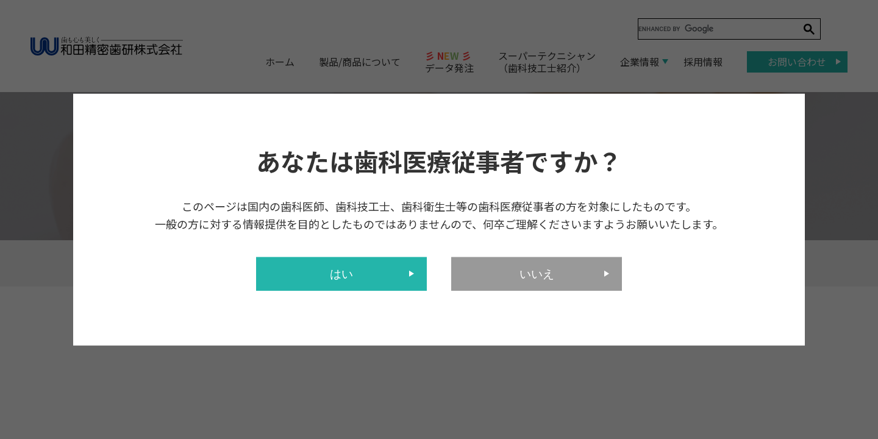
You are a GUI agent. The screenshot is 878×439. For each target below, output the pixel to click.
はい (341, 273)
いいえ (536, 273)
